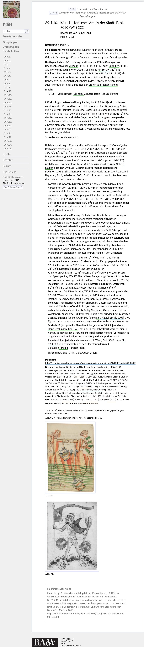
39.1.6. (104, 317)
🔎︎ (26, 31)
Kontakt (6, 177)
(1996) (68, 399)
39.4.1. (7, 56)
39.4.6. (7, 75)
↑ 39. (72, 9)
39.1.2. (109, 73)
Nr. (99, 69)
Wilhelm (73, 66)
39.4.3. (7, 64)
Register (7, 166)
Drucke (7, 154)
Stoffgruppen (10, 42)
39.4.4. (7, 68)
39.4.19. (8, 125)
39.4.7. (7, 79)
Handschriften (11, 51)
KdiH (7, 24)
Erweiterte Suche (12, 36)
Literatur (8, 160)
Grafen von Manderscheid (103, 84)
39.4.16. (8, 114)
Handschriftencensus (104, 373)
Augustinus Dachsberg (93, 117)
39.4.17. (8, 118)
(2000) (91, 399)
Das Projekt (9, 172)
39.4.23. (8, 140)
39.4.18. (8, 121)
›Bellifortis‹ (78, 93)
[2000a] (117, 317)
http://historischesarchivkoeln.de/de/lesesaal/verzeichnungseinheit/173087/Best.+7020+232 (90, 363)
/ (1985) (93, 389)
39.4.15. (8, 110)
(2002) (110, 399)
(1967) (84, 386)
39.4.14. (8, 106)
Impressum (8, 180)
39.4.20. (8, 129)
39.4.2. (7, 60)
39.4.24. (8, 144)
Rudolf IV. (114, 66)
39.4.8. (7, 83)
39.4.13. (8, 102)
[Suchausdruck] (13, 31)
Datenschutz (17, 177)
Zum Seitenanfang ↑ (12, 187)
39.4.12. (8, 98)
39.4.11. (8, 95)
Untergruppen (11, 46)
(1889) (79, 376)
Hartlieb (63, 347)
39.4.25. (8, 148)
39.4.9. (7, 87)
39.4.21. (8, 133)
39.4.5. (7, 72)
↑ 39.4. (53, 12)
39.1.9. (105, 69)
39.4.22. (8, 137)
